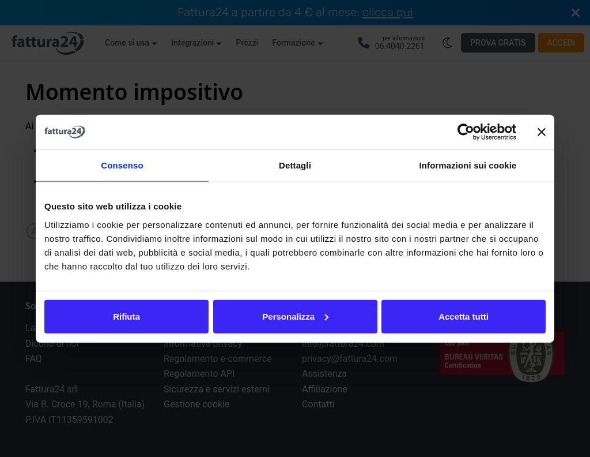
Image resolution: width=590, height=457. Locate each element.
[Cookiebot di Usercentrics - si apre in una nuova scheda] (465, 132)
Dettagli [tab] (295, 165)
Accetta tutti (463, 316)
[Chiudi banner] (542, 132)
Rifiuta (126, 316)
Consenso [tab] (122, 165)
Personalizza (295, 316)
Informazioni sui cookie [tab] (468, 165)
